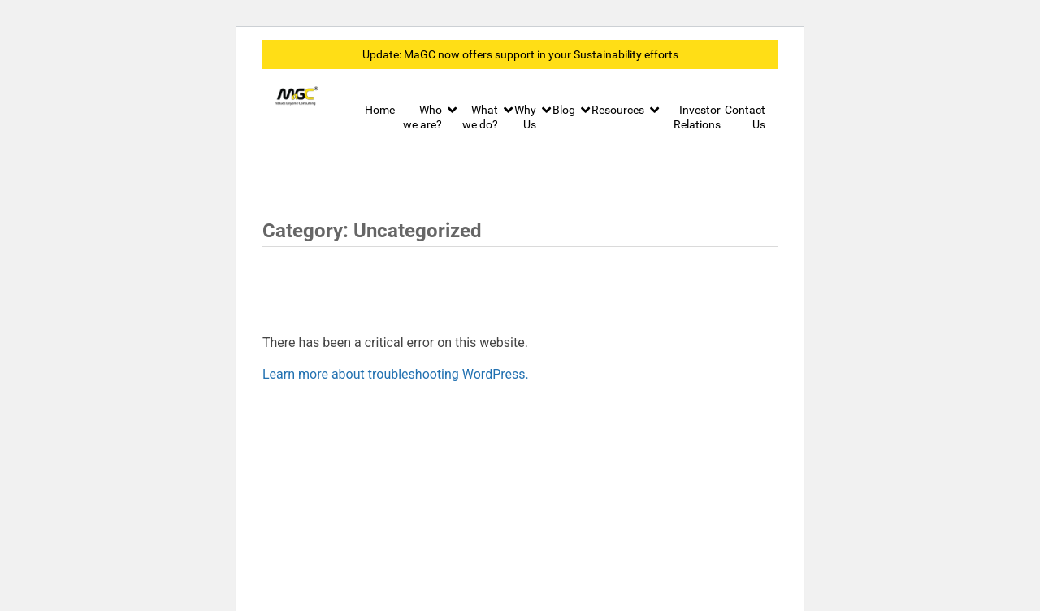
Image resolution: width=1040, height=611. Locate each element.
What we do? (480, 117)
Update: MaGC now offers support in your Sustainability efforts (520, 54)
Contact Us (745, 117)
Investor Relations (697, 117)
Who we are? (422, 117)
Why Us (525, 117)
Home (380, 109)
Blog (563, 109)
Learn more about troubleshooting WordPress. (395, 374)
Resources (618, 109)
